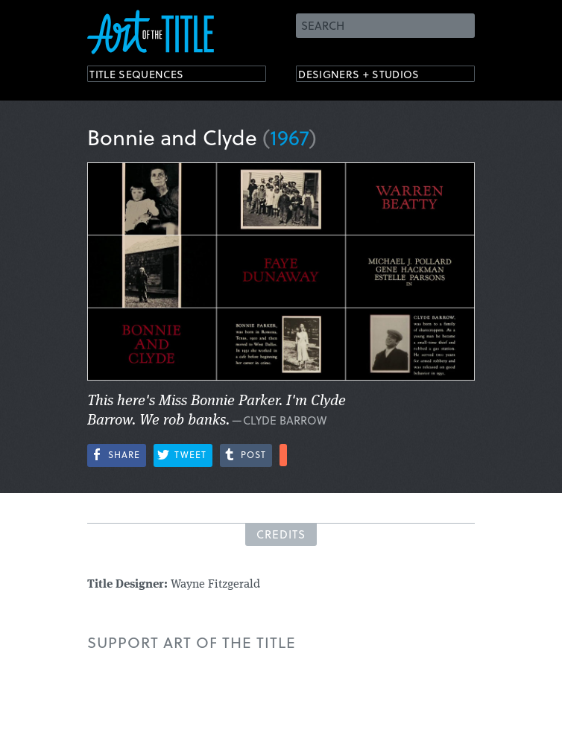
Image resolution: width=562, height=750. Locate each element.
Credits (281, 534)
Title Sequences (149, 76)
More (283, 455)
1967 (289, 136)
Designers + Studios (375, 76)
